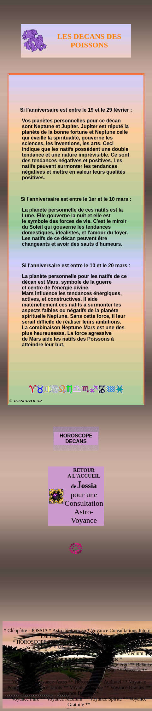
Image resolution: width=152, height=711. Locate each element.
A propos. (72, 642)
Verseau (108, 670)
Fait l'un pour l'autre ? (63, 636)
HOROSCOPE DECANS (76, 438)
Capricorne (80, 670)
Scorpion (27, 670)
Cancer (83, 664)
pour (78, 495)
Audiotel (112, 681)
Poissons (132, 670)
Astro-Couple (103, 636)
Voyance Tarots (47, 687)
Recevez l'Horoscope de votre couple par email (55, 653)
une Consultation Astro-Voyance (84, 507)
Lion (103, 664)
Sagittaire (52, 670)
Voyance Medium (65, 699)
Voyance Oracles (127, 687)
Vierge (122, 664)
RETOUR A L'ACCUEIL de (83, 478)
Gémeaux (59, 664)
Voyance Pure (25, 699)
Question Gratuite (100, 659)
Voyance (21, 681)
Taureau (33, 664)
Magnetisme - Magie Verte (115, 642)
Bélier (12, 664)
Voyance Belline (86, 687)
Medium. (66, 647)
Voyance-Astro (52, 681)
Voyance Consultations (114, 630)
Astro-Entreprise (69, 630)
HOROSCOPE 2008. (38, 642)
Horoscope (85, 681)
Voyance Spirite (106, 699)
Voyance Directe (75, 693)
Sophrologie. (39, 647)
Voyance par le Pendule (104, 647)
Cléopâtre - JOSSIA (28, 630)
